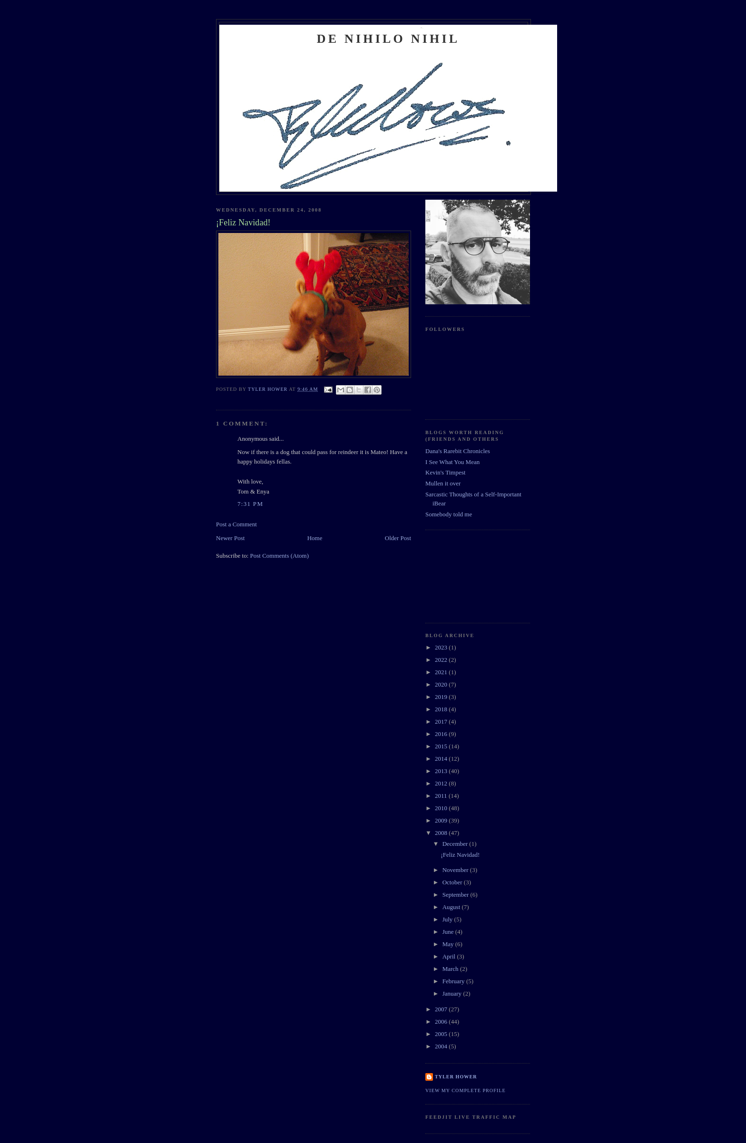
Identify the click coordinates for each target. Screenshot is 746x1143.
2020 (442, 684)
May (448, 944)
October (453, 882)
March (451, 968)
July (448, 919)
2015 (442, 746)
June (448, 931)
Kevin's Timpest (445, 472)
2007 (442, 1009)
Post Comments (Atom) (279, 555)
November (456, 869)
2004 (442, 1046)
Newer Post (230, 538)
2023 (442, 647)
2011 (442, 795)
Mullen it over (443, 483)
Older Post (398, 538)
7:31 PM (250, 503)
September (456, 894)
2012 (442, 783)
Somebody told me (448, 514)
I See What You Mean (452, 461)
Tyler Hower (456, 1076)
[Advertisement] (468, 575)
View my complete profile (465, 1090)
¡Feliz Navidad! (460, 854)
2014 (442, 758)
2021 (442, 672)
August (452, 907)
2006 (442, 1021)
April (449, 956)
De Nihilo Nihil (388, 39)
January (452, 993)
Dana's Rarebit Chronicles (457, 451)
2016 (442, 733)
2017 (442, 721)
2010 (442, 808)
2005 (442, 1033)
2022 (442, 659)
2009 (442, 820)
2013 (442, 771)
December (456, 843)
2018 (442, 709)
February (454, 981)
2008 (442, 832)
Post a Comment (236, 524)
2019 (442, 696)
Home (315, 538)
